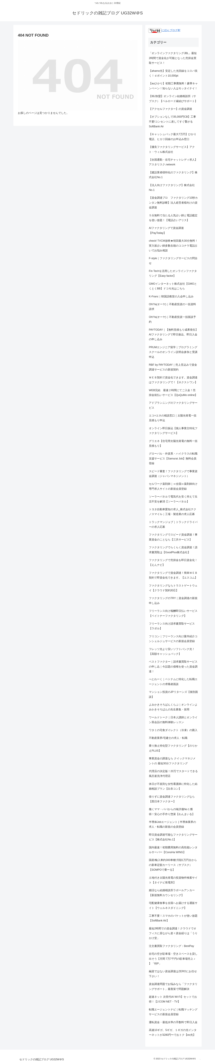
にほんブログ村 (164, 30)
